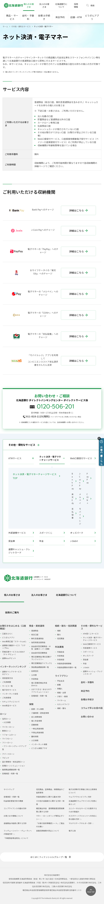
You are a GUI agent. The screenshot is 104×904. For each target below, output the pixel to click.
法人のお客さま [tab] (39, 594)
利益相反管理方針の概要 (13, 801)
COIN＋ (89, 498)
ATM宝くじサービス (91, 633)
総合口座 (34, 634)
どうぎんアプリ (8, 637)
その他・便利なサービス (21, 26)
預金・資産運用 (36, 625)
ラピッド (5, 758)
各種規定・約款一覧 (10, 773)
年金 (52, 541)
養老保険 (34, 736)
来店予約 (85, 690)
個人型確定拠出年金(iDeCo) (39, 684)
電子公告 (72, 830)
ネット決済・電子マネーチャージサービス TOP (36, 476)
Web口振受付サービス (83, 458)
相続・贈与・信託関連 (66, 625)
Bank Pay (74, 481)
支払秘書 (74, 513)
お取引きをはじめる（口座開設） (13, 627)
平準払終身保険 (37, 732)
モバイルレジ (81, 516)
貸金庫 (21, 541)
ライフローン (7, 738)
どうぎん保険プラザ (39, 748)
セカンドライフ (63, 704)
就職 (59, 684)
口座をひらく (7, 633)
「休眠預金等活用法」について (16, 838)
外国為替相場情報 (64, 663)
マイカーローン (8, 727)
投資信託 (34, 671)
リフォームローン (9, 734)
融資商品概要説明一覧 (11, 769)
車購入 (59, 688)
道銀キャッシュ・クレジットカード (21, 551)
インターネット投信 (10, 693)
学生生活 (60, 680)
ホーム (5, 26)
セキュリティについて (11, 701)
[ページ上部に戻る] (91, 891)
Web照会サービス (9, 705)
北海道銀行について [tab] (66, 594)
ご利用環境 (6, 697)
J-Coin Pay (81, 481)
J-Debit (83, 541)
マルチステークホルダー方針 (81, 823)
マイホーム (61, 700)
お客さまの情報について (13, 816)
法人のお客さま (44, 5)
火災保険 (7, 722)
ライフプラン (61, 675)
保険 (31, 704)
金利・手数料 (87, 682)
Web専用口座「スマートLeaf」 (14, 641)
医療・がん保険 (37, 709)
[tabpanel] (52, 698)
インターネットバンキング (13, 666)
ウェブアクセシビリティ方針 (80, 796)
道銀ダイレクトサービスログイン (12, 672)
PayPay (89, 478)
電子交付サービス (9, 690)
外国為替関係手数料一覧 (67, 667)
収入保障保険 (36, 717)
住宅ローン (6, 718)
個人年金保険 (36, 720)
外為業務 (59, 646)
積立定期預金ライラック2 (41, 663)
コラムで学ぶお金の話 (92, 708)
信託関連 (60, 638)
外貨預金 (34, 679)
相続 (59, 630)
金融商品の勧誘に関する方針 (15, 823)
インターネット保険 (39, 744)
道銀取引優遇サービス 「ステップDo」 (13, 646)
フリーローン (7, 742)
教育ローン (6, 730)
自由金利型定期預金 (39, 653)
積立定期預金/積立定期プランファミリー (41, 658)
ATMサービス (14, 458)
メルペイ (81, 498)
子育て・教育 (62, 696)
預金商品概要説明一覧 (40, 667)
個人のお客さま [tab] (12, 594)
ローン (3, 713)
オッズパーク (83, 532)
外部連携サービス (21, 532)
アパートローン (8, 754)
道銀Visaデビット (9, 658)
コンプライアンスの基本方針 (15, 808)
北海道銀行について (61, 5)
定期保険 (34, 724)
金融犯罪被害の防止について (47, 830)
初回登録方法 (7, 678)
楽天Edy (74, 498)
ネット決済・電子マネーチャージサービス (50, 458)
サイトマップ (9, 789)
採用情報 (76, 5)
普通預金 (34, 630)
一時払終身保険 (37, 728)
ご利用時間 (6, 682)
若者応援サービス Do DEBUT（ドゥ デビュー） (13, 653)
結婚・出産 (61, 692)
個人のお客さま (29, 5)
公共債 (34, 675)
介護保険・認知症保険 (40, 713)
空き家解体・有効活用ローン (13, 761)
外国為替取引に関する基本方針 (48, 796)
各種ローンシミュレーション (13, 765)
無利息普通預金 (37, 638)
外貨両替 (60, 659)
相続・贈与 (61, 708)
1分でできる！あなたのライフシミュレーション (41, 690)
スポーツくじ (52, 532)
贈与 (59, 634)
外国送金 (60, 652)
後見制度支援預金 (38, 642)
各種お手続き (87, 699)
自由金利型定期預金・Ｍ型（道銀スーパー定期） (41, 647)
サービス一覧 (7, 686)
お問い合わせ (87, 716)
